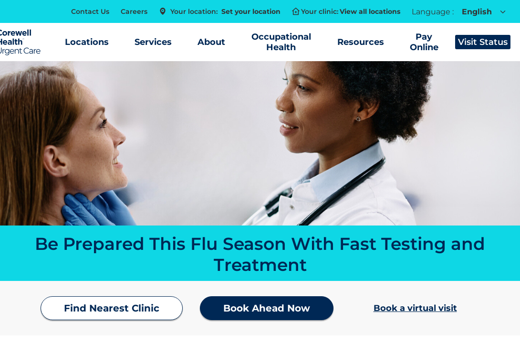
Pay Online (424, 42)
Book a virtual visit (415, 308)
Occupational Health (281, 42)
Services (153, 42)
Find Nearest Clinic (111, 308)
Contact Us (90, 11)
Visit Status (483, 42)
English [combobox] (477, 11)
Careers (134, 11)
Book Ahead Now (266, 308)
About (211, 42)
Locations (87, 42)
